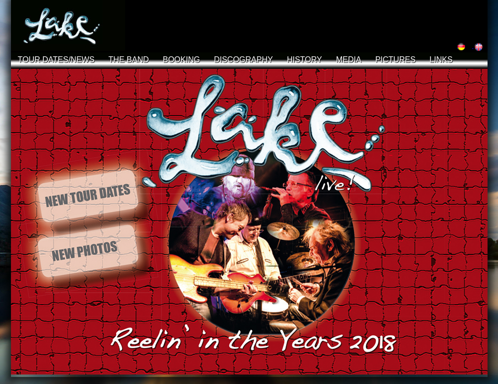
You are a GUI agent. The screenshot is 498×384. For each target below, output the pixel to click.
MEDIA (348, 59)
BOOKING (181, 59)
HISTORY (304, 59)
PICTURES (395, 59)
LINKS (441, 59)
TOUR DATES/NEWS (56, 59)
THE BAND (129, 59)
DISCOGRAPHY (243, 59)
